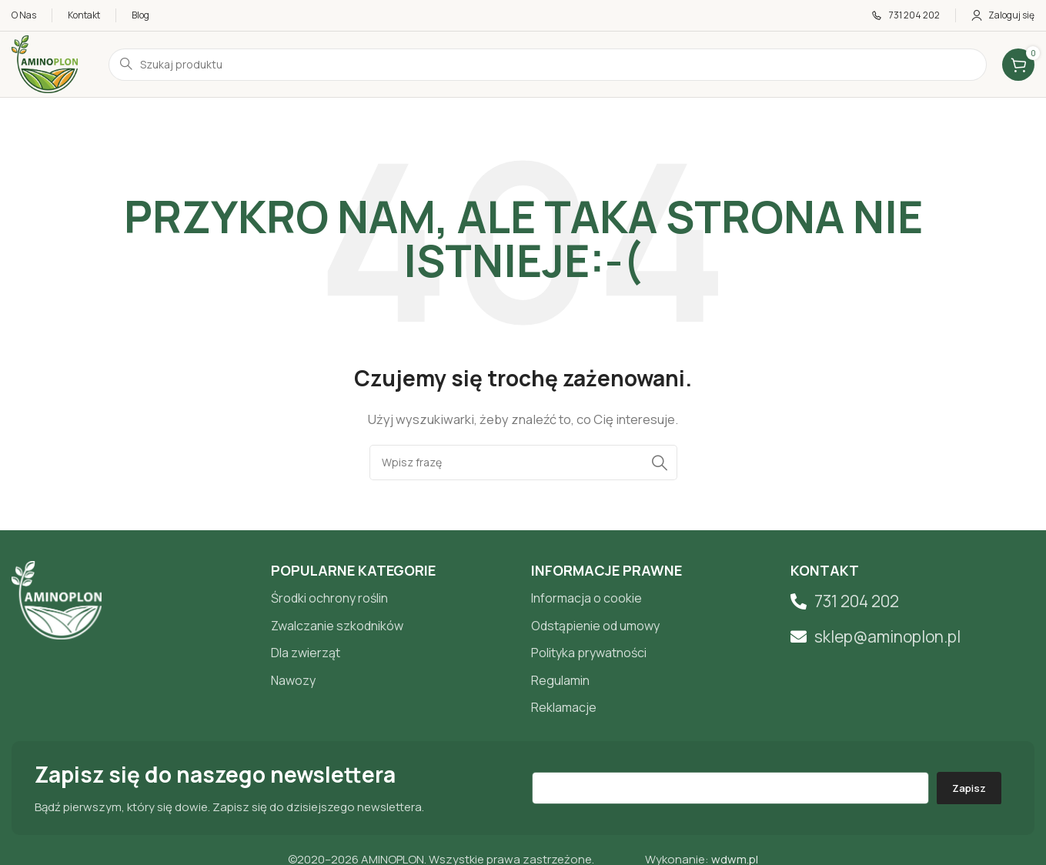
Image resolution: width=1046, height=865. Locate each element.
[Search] (523, 462)
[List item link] (393, 599)
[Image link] (57, 599)
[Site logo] (45, 63)
